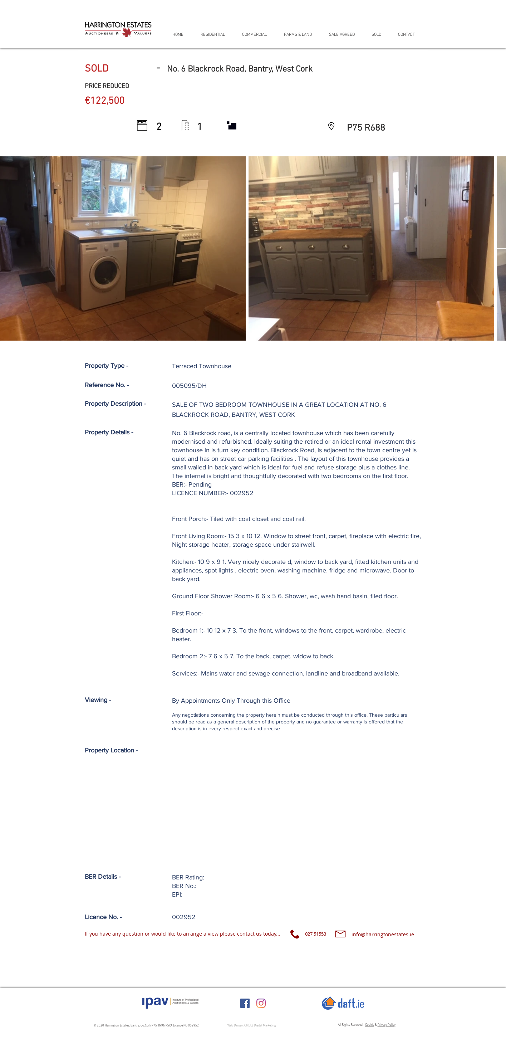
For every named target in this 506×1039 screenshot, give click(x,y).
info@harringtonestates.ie (383, 934)
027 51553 (315, 934)
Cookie (369, 1024)
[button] (216, 34)
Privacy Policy (387, 1024)
